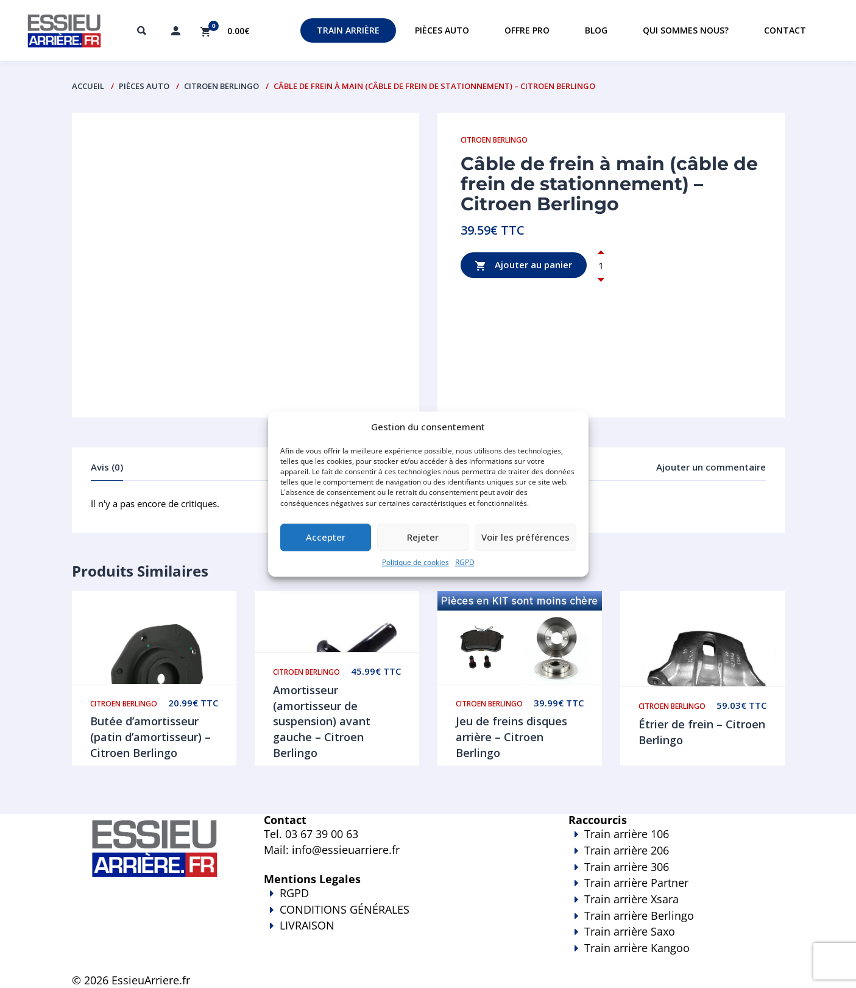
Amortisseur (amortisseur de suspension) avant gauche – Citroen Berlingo (321, 721)
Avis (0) (107, 467)
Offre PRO (527, 30)
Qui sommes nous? (686, 30)
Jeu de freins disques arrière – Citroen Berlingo (511, 736)
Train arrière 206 (626, 850)
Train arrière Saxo (629, 931)
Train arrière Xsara (631, 899)
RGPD (465, 562)
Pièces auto (442, 30)
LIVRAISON (398, 934)
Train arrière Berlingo (639, 915)
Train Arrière (348, 30)
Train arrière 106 (626, 833)
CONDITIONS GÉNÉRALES (344, 909)
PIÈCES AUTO (144, 85)
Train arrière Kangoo (641, 956)
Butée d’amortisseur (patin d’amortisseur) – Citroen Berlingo (150, 736)
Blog (596, 30)
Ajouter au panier (523, 265)
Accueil (88, 85)
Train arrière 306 (626, 866)
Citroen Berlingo (221, 85)
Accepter (325, 537)
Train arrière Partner (636, 882)
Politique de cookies (415, 562)
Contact (785, 30)
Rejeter (423, 537)
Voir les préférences (525, 537)
